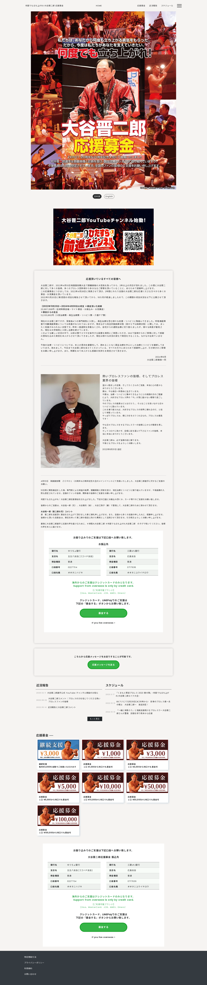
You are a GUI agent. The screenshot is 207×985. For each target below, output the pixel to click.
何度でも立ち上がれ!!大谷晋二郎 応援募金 (44, 5)
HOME (99, 5)
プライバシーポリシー (34, 962)
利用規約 (28, 968)
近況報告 (153, 5)
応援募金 (141, 5)
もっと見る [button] (95, 719)
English (109, 196)
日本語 (97, 196)
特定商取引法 (30, 957)
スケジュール (167, 5)
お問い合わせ (30, 974)
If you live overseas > (103, 623)
